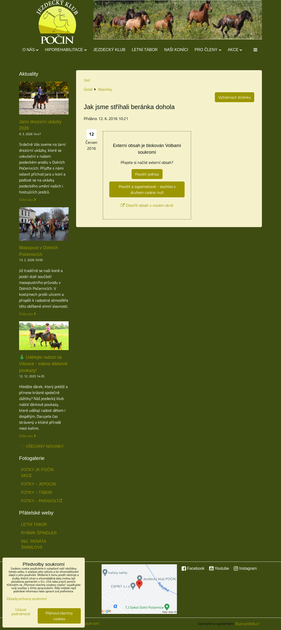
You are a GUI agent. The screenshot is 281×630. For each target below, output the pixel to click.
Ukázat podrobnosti (20, 612)
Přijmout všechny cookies (59, 616)
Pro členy (208, 50)
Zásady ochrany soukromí (26, 598)
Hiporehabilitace (66, 50)
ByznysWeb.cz (247, 624)
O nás (31, 50)
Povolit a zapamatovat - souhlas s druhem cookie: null (147, 189)
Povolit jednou (147, 174)
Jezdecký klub (109, 50)
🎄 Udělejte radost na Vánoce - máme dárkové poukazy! (43, 364)
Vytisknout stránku (234, 97)
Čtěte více (26, 199)
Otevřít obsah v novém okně (147, 205)
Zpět (87, 80)
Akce (235, 50)
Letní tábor (145, 50)
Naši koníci (176, 50)
